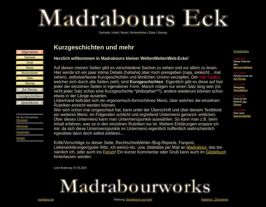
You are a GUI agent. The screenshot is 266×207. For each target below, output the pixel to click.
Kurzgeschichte (242, 115)
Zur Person (240, 103)
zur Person (239, 78)
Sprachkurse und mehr (139, 199)
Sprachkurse (241, 90)
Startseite (105, 32)
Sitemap (162, 32)
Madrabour (197, 147)
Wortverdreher (139, 32)
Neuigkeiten (241, 51)
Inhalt (115, 32)
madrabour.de (46, 199)
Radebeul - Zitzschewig (214, 199)
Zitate (152, 32)
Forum (109, 152)
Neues (125, 32)
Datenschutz (22, 132)
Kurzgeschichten (243, 67)
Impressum (22, 126)
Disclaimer (22, 120)
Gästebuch (216, 152)
